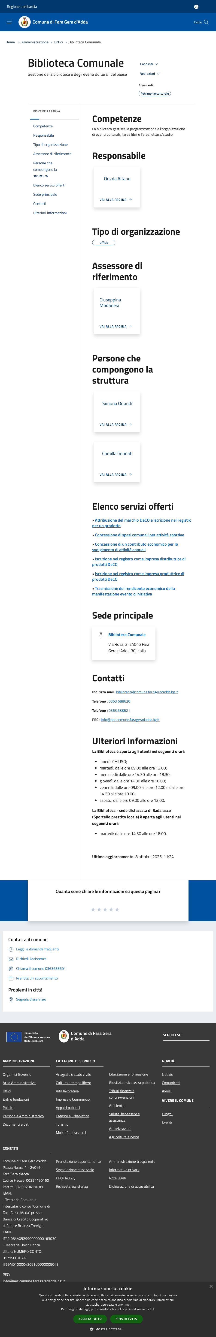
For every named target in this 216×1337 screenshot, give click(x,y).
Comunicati (171, 1082)
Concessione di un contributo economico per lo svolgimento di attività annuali (135, 547)
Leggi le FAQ (65, 1178)
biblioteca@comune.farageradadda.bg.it (147, 692)
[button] (108, 1329)
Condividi (149, 64)
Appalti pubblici (68, 1107)
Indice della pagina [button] (46, 111)
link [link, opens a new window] (152, 1309)
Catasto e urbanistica (72, 1116)
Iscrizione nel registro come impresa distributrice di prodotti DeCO (139, 562)
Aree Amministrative (19, 1082)
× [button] (211, 1287)
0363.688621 (119, 710)
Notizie (167, 1074)
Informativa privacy (124, 1169)
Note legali (117, 1178)
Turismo (62, 1124)
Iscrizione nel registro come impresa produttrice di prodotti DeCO (138, 576)
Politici (8, 1107)
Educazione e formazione (128, 1074)
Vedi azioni (150, 74)
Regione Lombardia (22, 6)
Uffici (58, 42)
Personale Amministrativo (23, 1116)
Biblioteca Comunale (127, 634)
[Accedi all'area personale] (196, 6)
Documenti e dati (16, 1124)
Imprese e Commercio (73, 1099)
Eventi (167, 1122)
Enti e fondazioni (16, 1099)
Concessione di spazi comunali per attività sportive (139, 535)
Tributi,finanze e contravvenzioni (121, 1094)
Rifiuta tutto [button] (126, 1319)
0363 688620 (119, 701)
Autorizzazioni (120, 1128)
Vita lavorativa (67, 1091)
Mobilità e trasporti (71, 1132)
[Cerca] (206, 22)
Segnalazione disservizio (75, 1169)
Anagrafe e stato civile (73, 1074)
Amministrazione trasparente (132, 1161)
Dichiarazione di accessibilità (131, 1186)
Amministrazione (35, 42)
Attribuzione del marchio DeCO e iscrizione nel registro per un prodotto (142, 523)
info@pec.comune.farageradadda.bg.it (130, 719)
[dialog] (108, 1309)
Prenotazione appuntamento (78, 1161)
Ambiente (116, 1105)
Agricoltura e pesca (124, 1137)
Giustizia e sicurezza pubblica (132, 1082)
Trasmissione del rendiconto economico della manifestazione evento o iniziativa (133, 591)
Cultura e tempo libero (73, 1082)
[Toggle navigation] (9, 21)
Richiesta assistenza (72, 1186)
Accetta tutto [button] (90, 1319)
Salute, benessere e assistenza (124, 1117)
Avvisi (166, 1091)
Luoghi (167, 1114)
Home (10, 42)
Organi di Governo (17, 1074)
